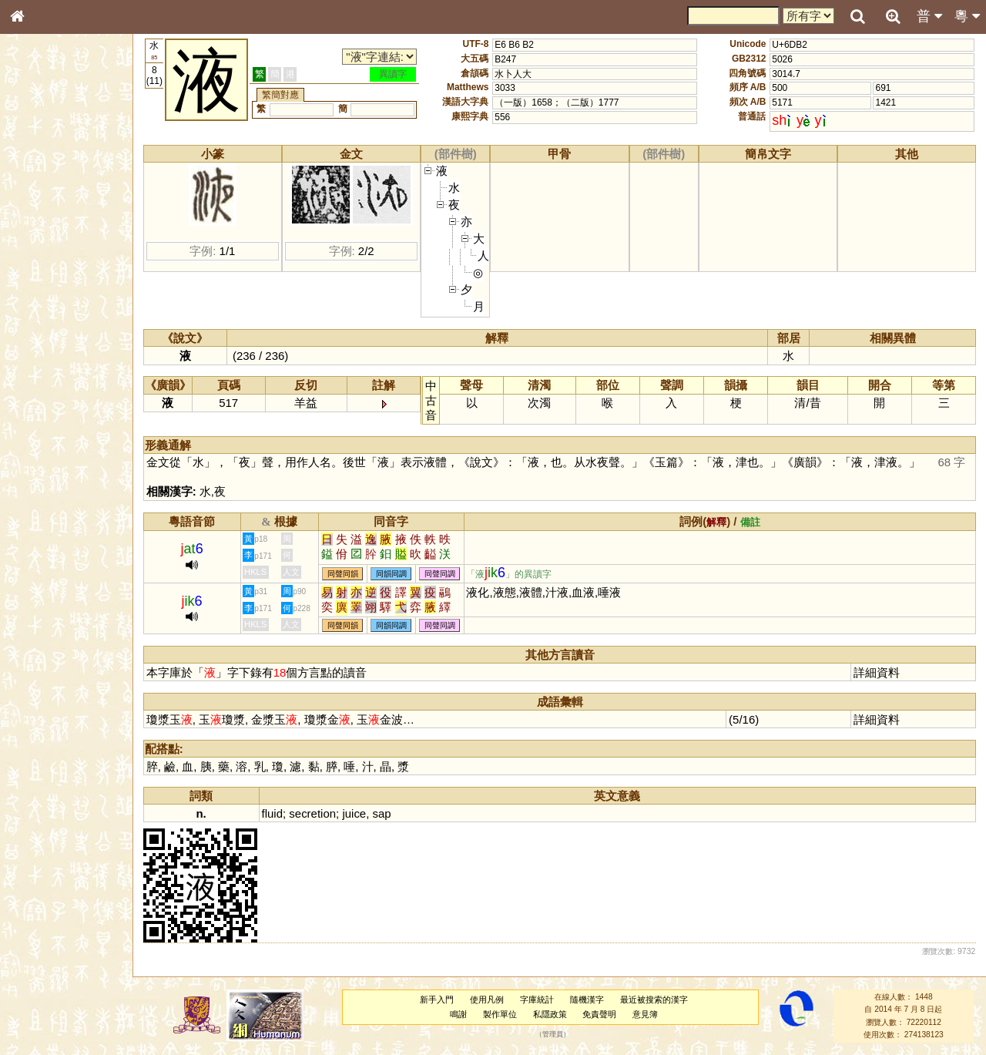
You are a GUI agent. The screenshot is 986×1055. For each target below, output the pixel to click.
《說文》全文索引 (56, 474)
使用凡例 (487, 999)
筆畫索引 (37, 219)
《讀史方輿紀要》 (56, 487)
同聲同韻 (342, 573)
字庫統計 (537, 999)
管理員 (552, 1034)
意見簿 (645, 1014)
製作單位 (500, 1014)
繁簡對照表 (42, 515)
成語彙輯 (37, 501)
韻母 (52, 405)
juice (354, 813)
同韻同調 (391, 573)
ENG (67, 170)
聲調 (73, 405)
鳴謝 (458, 1014)
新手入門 (437, 999)
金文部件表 (42, 248)
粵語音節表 (42, 302)
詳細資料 (877, 672)
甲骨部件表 (42, 233)
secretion (312, 813)
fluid (272, 813)
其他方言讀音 (47, 433)
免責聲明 (599, 1014)
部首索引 (37, 205)
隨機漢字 (587, 999)
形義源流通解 (47, 262)
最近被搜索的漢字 (654, 999)
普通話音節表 (47, 419)
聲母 (31, 405)
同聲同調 (439, 573)
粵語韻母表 (42, 330)
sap (382, 813)
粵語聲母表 (42, 316)
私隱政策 (550, 1014)
